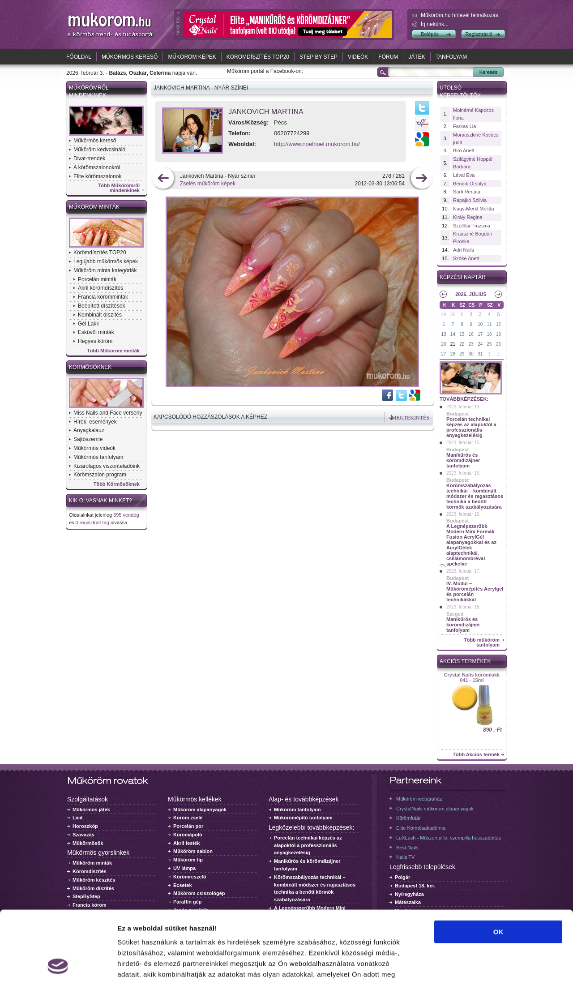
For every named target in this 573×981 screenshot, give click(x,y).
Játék (416, 57)
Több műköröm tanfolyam (482, 642)
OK (498, 863)
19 (498, 334)
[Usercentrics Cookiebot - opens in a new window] (58, 963)
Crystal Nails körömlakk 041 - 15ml (472, 677)
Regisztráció (478, 34)
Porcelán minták (97, 279)
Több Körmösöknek (117, 484)
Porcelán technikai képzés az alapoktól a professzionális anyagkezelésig (471, 427)
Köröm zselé (187, 817)
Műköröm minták (94, 207)
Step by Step (318, 57)
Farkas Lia (464, 126)
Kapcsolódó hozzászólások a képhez (210, 417)
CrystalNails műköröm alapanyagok (435, 808)
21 (452, 344)
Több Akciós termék (476, 754)
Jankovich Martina (266, 112)
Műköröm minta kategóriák (105, 270)
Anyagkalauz (88, 430)
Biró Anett (464, 150)
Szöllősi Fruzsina (471, 225)
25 (489, 344)
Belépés (430, 34)
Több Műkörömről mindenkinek (119, 188)
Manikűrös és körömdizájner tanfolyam (463, 460)
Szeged (455, 614)
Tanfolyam (451, 57)
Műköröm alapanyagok (200, 809)
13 (443, 334)
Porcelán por (188, 826)
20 (443, 344)
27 (443, 353)
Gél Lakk (88, 324)
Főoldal (78, 57)
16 (471, 334)
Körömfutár (408, 818)
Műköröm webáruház (419, 798)
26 (498, 344)
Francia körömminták (103, 297)
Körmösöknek (90, 367)
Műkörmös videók (94, 448)
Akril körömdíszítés (100, 288)
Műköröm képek (192, 57)
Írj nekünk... (435, 24)
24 (480, 344)
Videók (358, 57)
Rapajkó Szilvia (470, 200)
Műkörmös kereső (130, 57)
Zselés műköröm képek (207, 183)
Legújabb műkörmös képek (105, 261)
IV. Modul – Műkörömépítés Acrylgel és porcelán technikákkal (474, 591)
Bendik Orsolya (470, 183)
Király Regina (467, 217)
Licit (78, 817)
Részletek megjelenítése (509, 963)
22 (461, 344)
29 (443, 314)
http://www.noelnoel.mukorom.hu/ (317, 144)
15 (461, 334)
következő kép (421, 179)
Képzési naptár (463, 277)
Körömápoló (187, 834)
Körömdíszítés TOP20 (258, 57)
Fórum (388, 57)
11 (489, 324)
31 (480, 353)
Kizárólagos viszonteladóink (106, 466)
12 (498, 324)
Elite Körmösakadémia (420, 828)
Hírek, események (95, 422)
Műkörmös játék (91, 809)
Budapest (457, 413)
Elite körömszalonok (97, 176)
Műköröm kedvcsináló (99, 149)
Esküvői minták (96, 332)
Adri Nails (463, 250)
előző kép (163, 179)
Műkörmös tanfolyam (98, 457)
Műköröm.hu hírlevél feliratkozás (459, 15)
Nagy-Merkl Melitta (473, 208)
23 (471, 344)
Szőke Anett (466, 258)
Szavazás (83, 834)
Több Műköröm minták (113, 350)
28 (452, 353)
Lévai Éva (464, 175)
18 (489, 334)
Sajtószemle (88, 439)
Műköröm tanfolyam (297, 809)
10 (480, 324)
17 (480, 334)
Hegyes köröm (95, 341)
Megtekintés (410, 418)
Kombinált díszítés (100, 315)
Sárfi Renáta (466, 191)
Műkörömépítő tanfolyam (303, 817)
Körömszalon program (99, 474)
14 (452, 334)
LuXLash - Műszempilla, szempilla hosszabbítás (448, 837)
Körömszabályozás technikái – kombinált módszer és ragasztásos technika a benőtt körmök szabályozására (474, 496)
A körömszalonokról (96, 167)
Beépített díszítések (101, 306)
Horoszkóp (85, 826)
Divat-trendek (89, 158)
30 (452, 314)
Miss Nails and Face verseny (107, 413)
